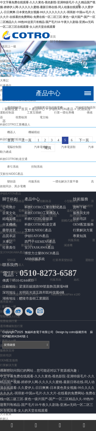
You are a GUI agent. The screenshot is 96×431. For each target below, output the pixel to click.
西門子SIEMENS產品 (40, 242)
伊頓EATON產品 (10, 193)
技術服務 (80, 199)
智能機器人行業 (10, 316)
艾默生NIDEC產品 (38, 230)
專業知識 (79, 236)
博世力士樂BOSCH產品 (42, 253)
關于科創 (56, 41)
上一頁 (26, 140)
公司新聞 (5, 384)
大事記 (7, 242)
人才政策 (5, 414)
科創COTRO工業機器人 (42, 213)
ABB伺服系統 (35, 259)
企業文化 (5, 56)
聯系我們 (10, 265)
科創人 (4, 418)
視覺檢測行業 (8, 321)
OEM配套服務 (9, 360)
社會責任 (9, 247)
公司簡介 (5, 51)
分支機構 (5, 66)
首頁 (53, 36)
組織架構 (5, 61)
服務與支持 (7, 350)
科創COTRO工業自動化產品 (45, 207)
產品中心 (38, 109)
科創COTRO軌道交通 (40, 224)
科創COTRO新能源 (38, 219)
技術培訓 (5, 355)
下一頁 (84, 140)
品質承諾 (5, 75)
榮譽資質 (5, 70)
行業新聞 (5, 389)
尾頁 (48, 148)
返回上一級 (8, 46)
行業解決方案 (8, 365)
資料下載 (79, 207)
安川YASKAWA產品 (39, 247)
